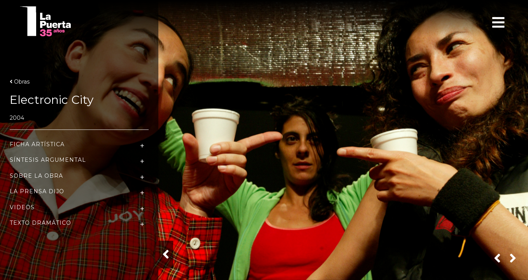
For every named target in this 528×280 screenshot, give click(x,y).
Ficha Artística (37, 144)
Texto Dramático (40, 223)
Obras (20, 81)
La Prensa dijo (37, 191)
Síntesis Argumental (48, 160)
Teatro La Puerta (58, 21)
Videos (22, 207)
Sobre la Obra (36, 176)
